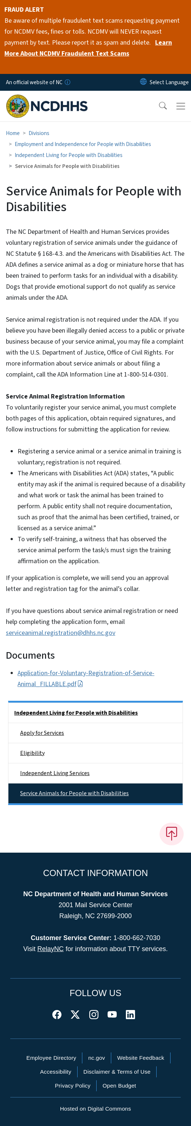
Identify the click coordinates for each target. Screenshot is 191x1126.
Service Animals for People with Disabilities (74, 793)
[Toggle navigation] (181, 106)
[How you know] (67, 82)
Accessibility (55, 1072)
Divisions (39, 133)
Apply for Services (42, 733)
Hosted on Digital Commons (95, 1109)
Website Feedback (140, 1058)
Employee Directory (51, 1058)
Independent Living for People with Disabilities (69, 155)
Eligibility (32, 753)
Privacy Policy (72, 1085)
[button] (158, 106)
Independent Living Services (55, 773)
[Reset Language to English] (143, 82)
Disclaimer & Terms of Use (117, 1072)
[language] (169, 82)
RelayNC (50, 949)
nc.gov (96, 1058)
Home (13, 133)
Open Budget (119, 1085)
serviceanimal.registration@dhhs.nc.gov (60, 632)
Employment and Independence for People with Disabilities (83, 144)
